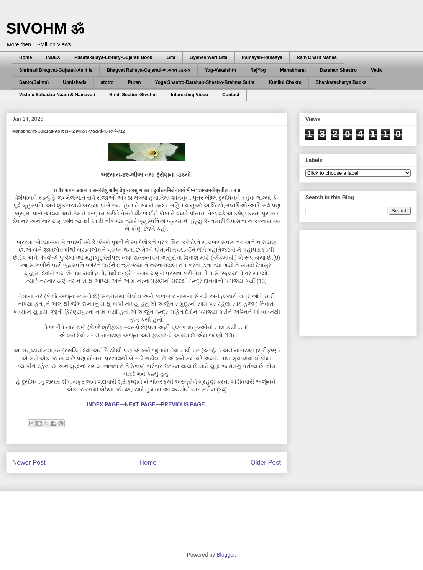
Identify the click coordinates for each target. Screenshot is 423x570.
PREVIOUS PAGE (183, 404)
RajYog (258, 70)
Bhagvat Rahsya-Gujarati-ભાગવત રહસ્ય (148, 70)
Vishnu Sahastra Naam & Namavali (57, 94)
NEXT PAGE (140, 404)
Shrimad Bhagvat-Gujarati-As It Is (55, 70)
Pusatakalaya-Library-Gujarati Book (113, 57)
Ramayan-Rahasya (262, 57)
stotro (107, 82)
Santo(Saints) (34, 82)
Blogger (225, 555)
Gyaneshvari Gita (209, 57)
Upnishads (74, 82)
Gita (170, 57)
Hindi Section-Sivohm (133, 94)
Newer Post (29, 462)
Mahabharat (293, 70)
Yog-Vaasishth (220, 70)
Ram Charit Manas (317, 57)
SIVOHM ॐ (45, 28)
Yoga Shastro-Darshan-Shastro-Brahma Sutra (205, 82)
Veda (376, 70)
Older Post (266, 462)
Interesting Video (189, 94)
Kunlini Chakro (285, 82)
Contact (230, 94)
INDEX (53, 57)
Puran (134, 82)
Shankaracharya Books (341, 82)
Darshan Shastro (338, 70)
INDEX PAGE (103, 404)
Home (25, 57)
